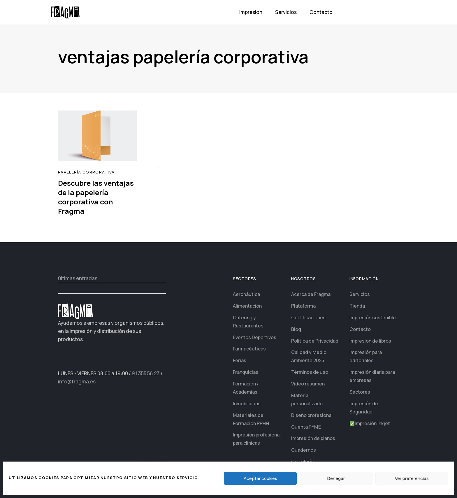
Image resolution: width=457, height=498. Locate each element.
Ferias (239, 360)
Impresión (250, 12)
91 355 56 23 (146, 373)
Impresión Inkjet (370, 423)
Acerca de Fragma (311, 294)
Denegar (336, 478)
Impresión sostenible (372, 317)
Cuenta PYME (306, 427)
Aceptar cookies (260, 478)
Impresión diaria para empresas (372, 376)
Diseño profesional (312, 415)
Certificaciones (308, 317)
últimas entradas (77, 278)
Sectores (359, 392)
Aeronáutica (246, 294)
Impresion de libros (370, 341)
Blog (296, 329)
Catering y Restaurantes (248, 321)
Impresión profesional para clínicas (257, 439)
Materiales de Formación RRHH (251, 419)
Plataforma (303, 306)
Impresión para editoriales (365, 356)
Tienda (357, 306)
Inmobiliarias (247, 403)
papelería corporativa (86, 172)
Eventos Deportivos (254, 337)
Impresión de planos (313, 438)
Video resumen (308, 383)
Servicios (286, 12)
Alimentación (247, 306)
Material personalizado (307, 399)
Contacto (321, 12)
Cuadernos (303, 450)
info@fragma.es (77, 381)
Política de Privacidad (314, 341)
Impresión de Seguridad (363, 407)
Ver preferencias (412, 478)
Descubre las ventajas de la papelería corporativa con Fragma (96, 197)
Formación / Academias (246, 387)
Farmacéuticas (249, 349)
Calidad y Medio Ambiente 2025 (308, 356)
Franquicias (245, 372)
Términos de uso (309, 372)
